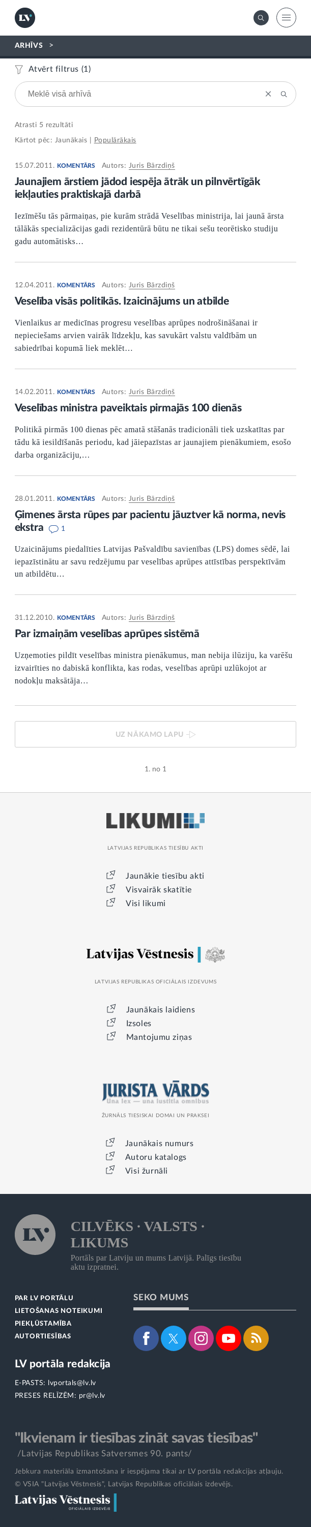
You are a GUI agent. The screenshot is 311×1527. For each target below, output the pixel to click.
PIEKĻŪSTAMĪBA (43, 1324)
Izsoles (139, 1024)
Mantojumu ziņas (159, 1037)
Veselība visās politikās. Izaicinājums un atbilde (122, 301)
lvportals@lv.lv (72, 1383)
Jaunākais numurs (159, 1144)
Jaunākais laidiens (160, 1010)
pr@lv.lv (92, 1395)
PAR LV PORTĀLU (44, 1298)
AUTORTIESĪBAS (43, 1336)
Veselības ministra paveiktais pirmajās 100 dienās (128, 408)
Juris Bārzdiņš (152, 165)
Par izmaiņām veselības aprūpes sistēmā (107, 633)
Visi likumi (146, 904)
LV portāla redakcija (63, 1364)
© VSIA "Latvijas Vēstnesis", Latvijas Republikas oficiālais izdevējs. (124, 1484)
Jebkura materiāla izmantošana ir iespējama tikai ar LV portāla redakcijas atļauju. (149, 1471)
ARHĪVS (29, 45)
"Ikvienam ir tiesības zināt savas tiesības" (136, 1438)
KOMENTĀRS (76, 166)
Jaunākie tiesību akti (165, 876)
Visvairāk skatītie (159, 890)
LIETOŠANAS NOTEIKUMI (59, 1311)
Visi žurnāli (146, 1171)
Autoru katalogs (156, 1157)
